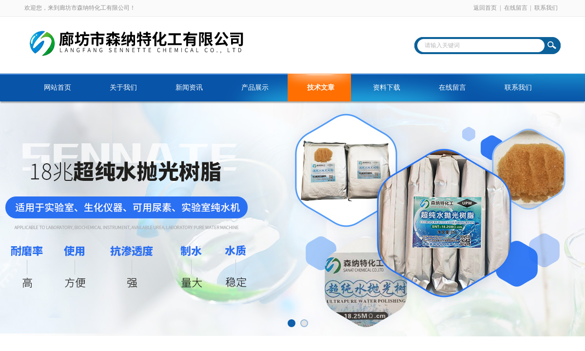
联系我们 (546, 7)
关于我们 (123, 87)
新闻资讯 (189, 87)
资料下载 (386, 87)
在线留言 (515, 7)
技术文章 (320, 87)
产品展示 (255, 87)
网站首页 (57, 87)
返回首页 (485, 7)
